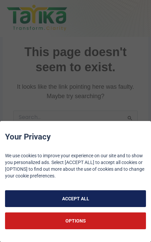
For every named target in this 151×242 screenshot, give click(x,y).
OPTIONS (75, 221)
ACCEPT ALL (75, 198)
